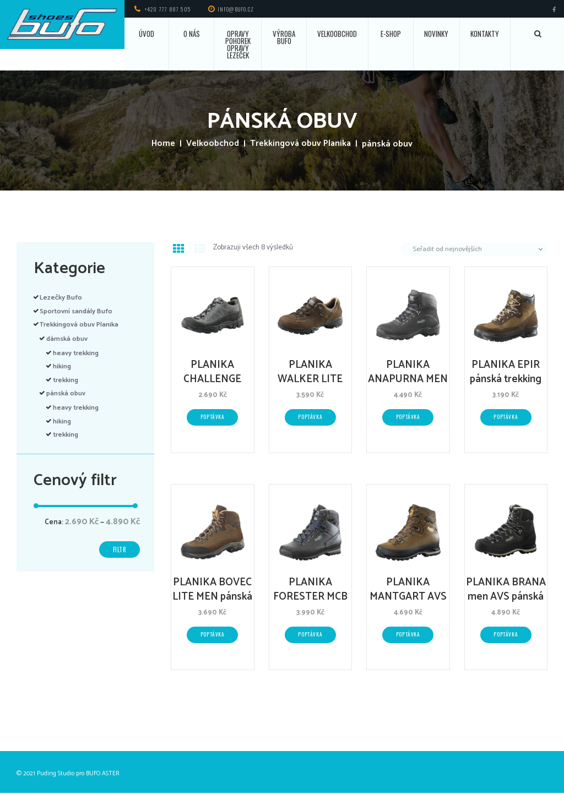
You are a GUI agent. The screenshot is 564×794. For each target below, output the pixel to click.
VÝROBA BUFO (284, 37)
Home (161, 144)
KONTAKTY (484, 33)
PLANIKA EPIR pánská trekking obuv (506, 380)
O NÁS (191, 33)
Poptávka (212, 418)
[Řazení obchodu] (474, 249)
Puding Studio (55, 775)
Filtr (119, 550)
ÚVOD (146, 33)
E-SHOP (391, 33)
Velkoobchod (211, 144)
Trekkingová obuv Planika (301, 144)
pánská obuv (67, 393)
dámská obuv (68, 339)
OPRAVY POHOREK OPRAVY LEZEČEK (238, 44)
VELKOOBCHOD (337, 33)
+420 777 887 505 (168, 9)
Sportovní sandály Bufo (78, 311)
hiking (63, 366)
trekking (67, 380)
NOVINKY (436, 33)
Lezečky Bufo (62, 297)
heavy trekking (77, 353)
